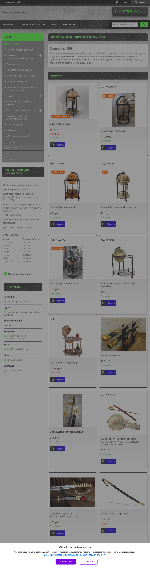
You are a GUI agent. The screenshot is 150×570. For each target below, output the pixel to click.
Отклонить (88, 561)
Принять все (66, 561)
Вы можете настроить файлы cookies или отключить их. (74, 555)
